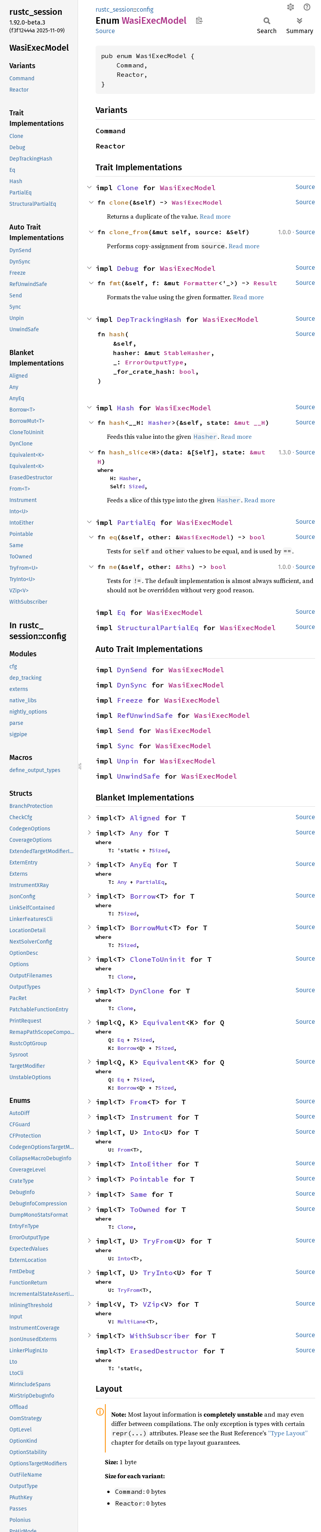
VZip (151, 1304)
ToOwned (145, 1209)
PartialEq (136, 522)
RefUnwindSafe (145, 715)
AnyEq (140, 864)
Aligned (145, 817)
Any (136, 833)
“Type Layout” (288, 1433)
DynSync (132, 684)
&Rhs (183, 567)
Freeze (130, 700)
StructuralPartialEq (158, 627)
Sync (125, 745)
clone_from (128, 232)
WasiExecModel (188, 187)
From (138, 1101)
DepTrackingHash (149, 319)
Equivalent (164, 1022)
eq (113, 537)
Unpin (127, 760)
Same (138, 1194)
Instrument (151, 1117)
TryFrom (158, 1241)
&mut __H (249, 422)
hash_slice (128, 452)
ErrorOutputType (154, 362)
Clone (127, 187)
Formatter (200, 283)
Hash (125, 407)
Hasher (160, 422)
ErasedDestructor (164, 1350)
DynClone (147, 990)
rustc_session (114, 9)
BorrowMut (149, 927)
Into (151, 1132)
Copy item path (199, 20)
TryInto (158, 1272)
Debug (127, 268)
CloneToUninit (158, 959)
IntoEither (151, 1163)
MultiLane (131, 1321)
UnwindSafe (138, 776)
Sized (136, 486)
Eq (121, 612)
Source (105, 31)
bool (187, 371)
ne (113, 567)
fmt (115, 283)
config (145, 9)
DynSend (132, 669)
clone (119, 202)
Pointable (149, 1179)
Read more (215, 216)
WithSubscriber (160, 1335)
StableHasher (187, 353)
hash (117, 334)
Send (125, 730)
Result (265, 283)
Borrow (143, 896)
